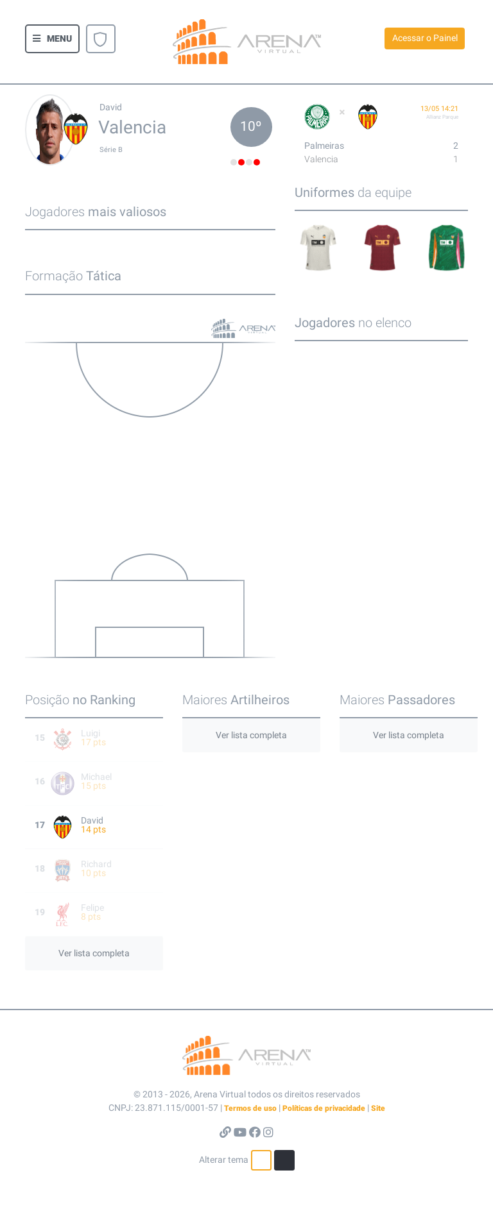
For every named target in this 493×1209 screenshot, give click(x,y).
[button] (52, 39)
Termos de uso (250, 1108)
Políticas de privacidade (323, 1108)
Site (378, 1108)
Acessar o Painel (425, 38)
